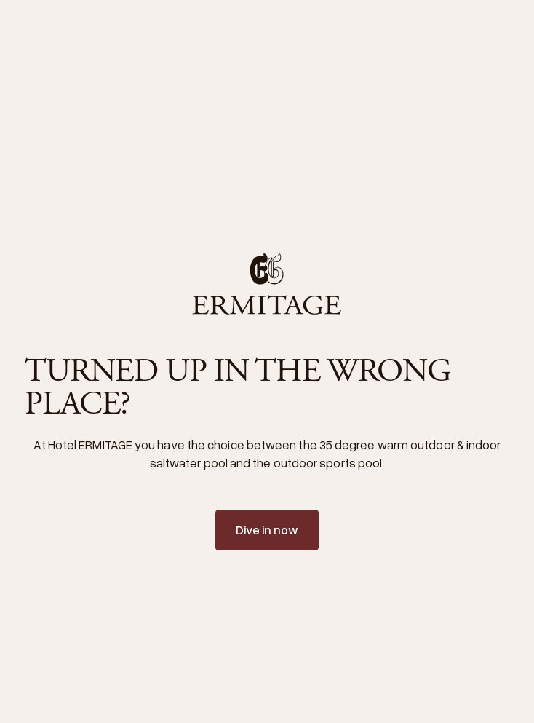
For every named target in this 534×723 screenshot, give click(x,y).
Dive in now (267, 529)
